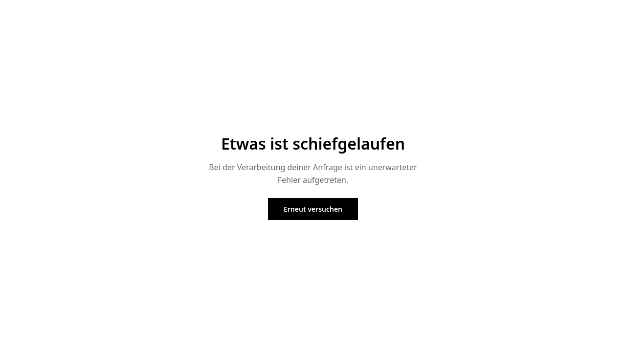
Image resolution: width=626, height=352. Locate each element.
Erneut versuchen (313, 209)
